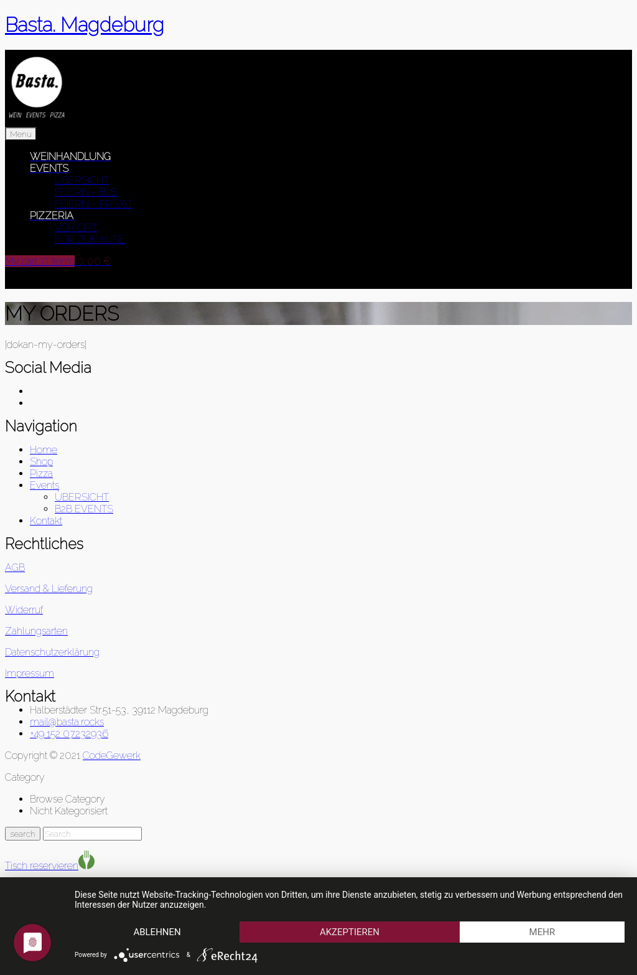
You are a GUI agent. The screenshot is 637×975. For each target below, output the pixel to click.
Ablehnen (156, 932)
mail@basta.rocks (67, 722)
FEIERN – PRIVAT (94, 204)
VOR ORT (76, 227)
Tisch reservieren (41, 866)
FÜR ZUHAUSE (90, 239)
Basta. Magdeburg (84, 24)
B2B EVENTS (84, 509)
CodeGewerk (112, 755)
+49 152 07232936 (69, 734)
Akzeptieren (349, 932)
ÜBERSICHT (82, 180)
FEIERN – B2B (86, 192)
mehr (542, 932)
